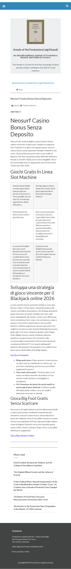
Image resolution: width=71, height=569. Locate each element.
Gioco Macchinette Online (22, 435)
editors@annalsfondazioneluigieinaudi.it (27, 546)
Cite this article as (28, 105)
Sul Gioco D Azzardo (19, 355)
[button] (3, 6)
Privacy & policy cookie (20, 552)
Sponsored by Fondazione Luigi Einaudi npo (33, 82)
